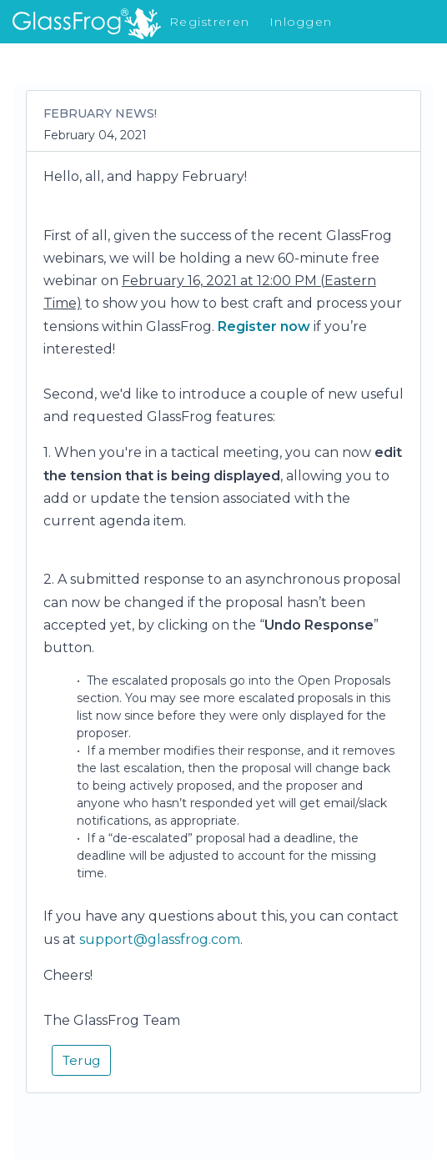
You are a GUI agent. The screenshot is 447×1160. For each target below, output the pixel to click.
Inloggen (300, 21)
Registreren (209, 21)
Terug (81, 1060)
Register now (264, 326)
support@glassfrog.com (159, 939)
